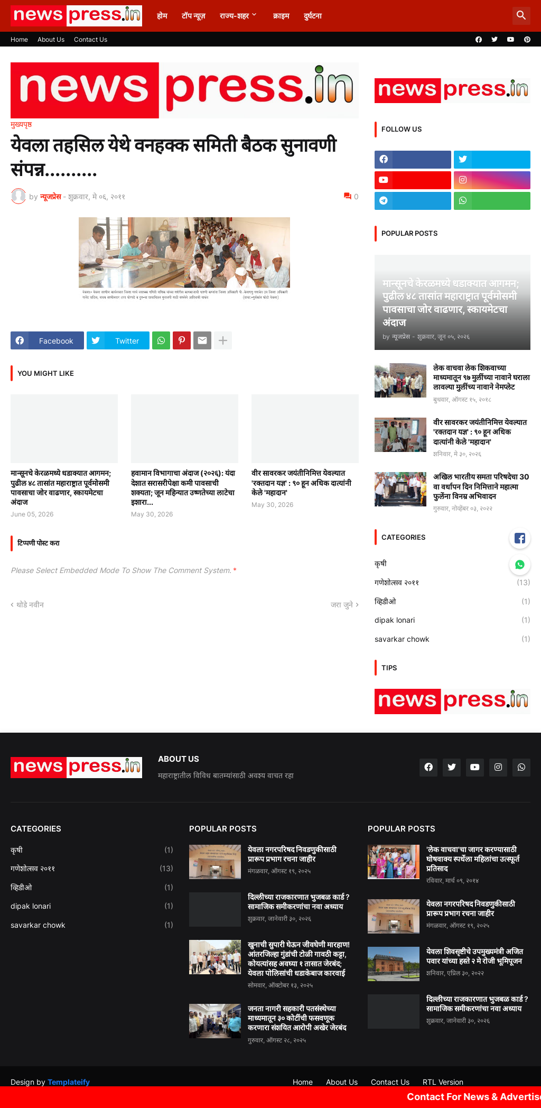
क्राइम (281, 15)
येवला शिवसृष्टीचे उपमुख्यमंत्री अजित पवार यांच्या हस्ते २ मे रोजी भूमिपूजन (474, 956)
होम (162, 15)
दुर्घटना (313, 15)
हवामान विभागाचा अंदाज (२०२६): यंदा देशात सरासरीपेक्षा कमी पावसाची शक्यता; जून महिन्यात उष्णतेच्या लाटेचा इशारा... (183, 487)
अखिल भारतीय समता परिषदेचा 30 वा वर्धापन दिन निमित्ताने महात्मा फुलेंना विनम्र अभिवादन (481, 486)
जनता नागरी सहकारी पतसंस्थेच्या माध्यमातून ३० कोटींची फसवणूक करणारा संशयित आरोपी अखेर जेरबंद (297, 1018)
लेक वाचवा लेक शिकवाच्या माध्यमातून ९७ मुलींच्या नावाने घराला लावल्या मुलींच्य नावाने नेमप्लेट (481, 377)
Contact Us (90, 39)
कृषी (452, 563)
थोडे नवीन (30, 604)
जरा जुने (342, 604)
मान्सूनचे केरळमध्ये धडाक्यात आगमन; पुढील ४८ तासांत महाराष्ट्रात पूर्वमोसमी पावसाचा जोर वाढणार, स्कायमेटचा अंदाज (61, 487)
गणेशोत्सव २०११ (452, 582)
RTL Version (443, 1081)
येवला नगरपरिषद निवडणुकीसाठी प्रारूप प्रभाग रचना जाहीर (292, 854)
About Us (51, 39)
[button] (521, 16)
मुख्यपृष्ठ (21, 124)
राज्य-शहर (234, 15)
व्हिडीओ (452, 601)
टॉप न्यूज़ (193, 15)
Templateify (69, 1081)
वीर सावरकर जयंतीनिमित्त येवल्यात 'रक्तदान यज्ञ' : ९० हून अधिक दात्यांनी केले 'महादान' (301, 482)
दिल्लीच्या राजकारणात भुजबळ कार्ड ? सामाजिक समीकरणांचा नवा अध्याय (299, 901)
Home (19, 39)
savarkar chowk (452, 639)
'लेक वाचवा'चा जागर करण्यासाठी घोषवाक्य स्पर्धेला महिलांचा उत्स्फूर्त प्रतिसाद (472, 859)
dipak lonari (452, 620)
